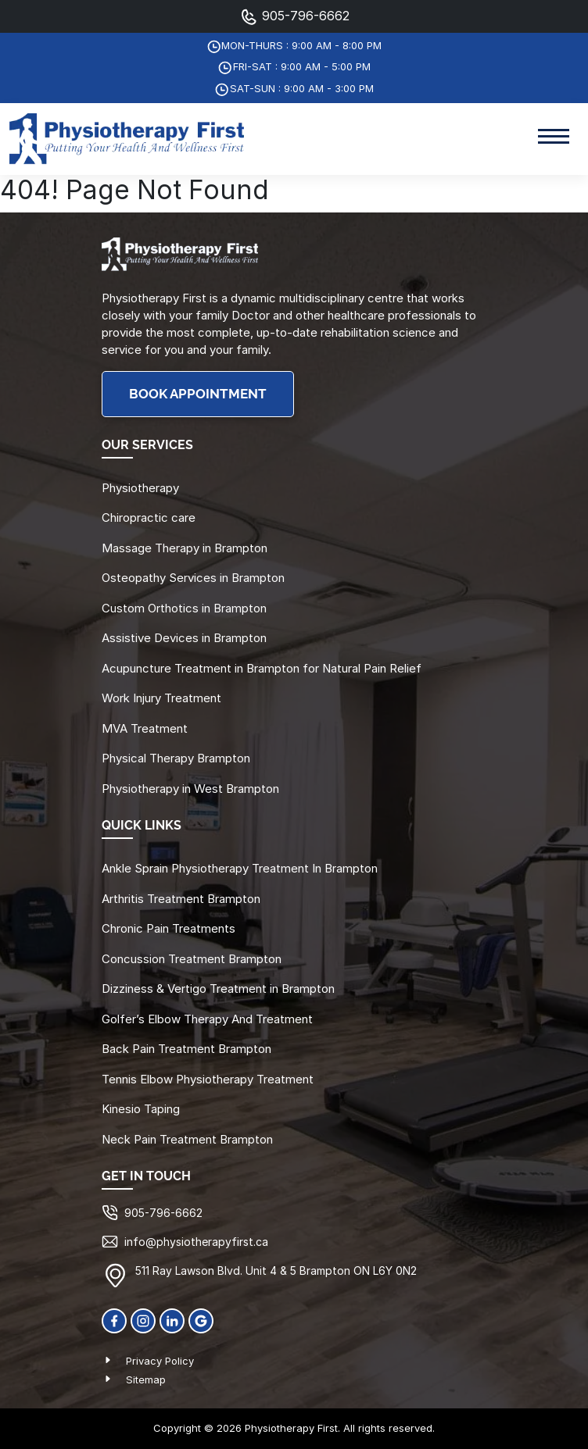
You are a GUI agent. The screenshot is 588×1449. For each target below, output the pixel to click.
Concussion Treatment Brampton (191, 958)
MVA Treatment (145, 728)
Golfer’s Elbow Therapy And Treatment (207, 1019)
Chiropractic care (148, 517)
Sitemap (146, 1379)
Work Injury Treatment (161, 698)
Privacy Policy (160, 1360)
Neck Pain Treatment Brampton (187, 1139)
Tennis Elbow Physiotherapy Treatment (208, 1079)
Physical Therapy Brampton (176, 758)
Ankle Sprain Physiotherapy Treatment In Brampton (240, 868)
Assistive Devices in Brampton (184, 637)
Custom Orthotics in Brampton (184, 608)
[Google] (200, 1319)
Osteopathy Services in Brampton (193, 577)
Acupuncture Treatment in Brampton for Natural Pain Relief (261, 668)
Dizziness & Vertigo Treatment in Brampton (218, 988)
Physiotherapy (140, 487)
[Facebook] (114, 1319)
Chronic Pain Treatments (168, 928)
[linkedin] (172, 1319)
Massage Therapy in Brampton (184, 548)
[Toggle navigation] (554, 139)
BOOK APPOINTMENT (198, 394)
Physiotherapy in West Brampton (190, 788)
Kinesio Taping (141, 1108)
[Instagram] (143, 1319)
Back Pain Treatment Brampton (186, 1048)
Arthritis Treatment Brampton (181, 898)
